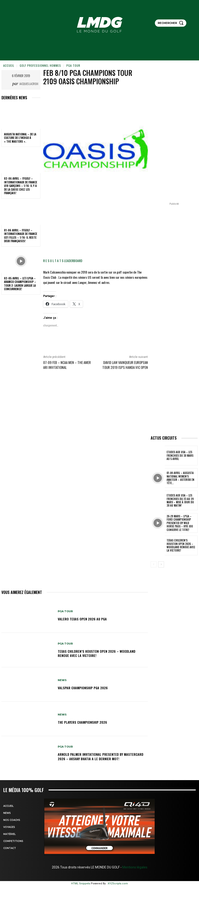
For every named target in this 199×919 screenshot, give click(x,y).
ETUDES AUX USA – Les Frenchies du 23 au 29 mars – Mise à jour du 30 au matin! (181, 500)
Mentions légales (134, 867)
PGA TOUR (73, 65)
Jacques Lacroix (28, 84)
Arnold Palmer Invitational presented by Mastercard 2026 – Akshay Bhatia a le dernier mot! (100, 756)
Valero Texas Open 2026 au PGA (82, 618)
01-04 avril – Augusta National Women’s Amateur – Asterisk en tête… (180, 478)
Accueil (8, 65)
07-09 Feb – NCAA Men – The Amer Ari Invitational (67, 365)
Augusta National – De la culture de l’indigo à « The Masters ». (20, 137)
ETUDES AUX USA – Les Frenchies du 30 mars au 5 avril (181, 455)
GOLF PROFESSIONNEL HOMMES (40, 65)
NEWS (62, 680)
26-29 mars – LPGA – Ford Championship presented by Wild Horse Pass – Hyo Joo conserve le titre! (182, 523)
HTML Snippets (80, 883)
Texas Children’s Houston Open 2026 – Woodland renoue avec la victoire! (96, 653)
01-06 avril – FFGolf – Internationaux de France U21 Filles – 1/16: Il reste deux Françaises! (20, 235)
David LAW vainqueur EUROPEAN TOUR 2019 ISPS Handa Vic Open (125, 365)
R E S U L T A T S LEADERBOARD (62, 260)
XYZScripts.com (118, 883)
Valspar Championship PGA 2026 (83, 687)
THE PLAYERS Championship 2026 (82, 722)
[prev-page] (154, 564)
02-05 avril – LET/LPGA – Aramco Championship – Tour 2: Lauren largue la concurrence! (20, 283)
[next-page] (161, 564)
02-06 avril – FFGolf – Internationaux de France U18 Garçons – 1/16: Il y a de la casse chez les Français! (20, 185)
